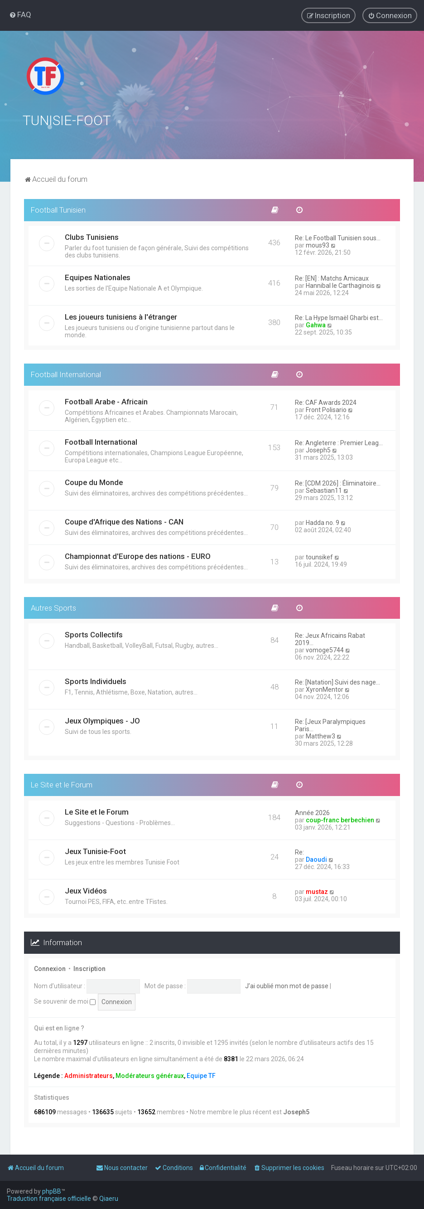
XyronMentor (324, 689)
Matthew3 (320, 735)
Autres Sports (53, 607)
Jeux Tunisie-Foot (95, 850)
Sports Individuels (95, 680)
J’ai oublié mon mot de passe (286, 985)
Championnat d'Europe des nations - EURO (138, 555)
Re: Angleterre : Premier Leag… (339, 442)
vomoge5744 (325, 649)
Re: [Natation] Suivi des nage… (337, 681)
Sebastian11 (324, 489)
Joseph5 (318, 449)
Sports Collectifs (94, 634)
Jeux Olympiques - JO (102, 720)
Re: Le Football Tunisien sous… (338, 237)
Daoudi (316, 858)
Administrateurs (88, 1074)
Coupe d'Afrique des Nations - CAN (124, 520)
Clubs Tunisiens (92, 236)
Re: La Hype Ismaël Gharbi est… (339, 316)
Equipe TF (201, 1074)
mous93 (317, 244)
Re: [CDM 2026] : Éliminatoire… (338, 482)
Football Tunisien (58, 209)
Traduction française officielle (49, 1198)
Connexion (50, 967)
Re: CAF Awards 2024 (326, 401)
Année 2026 (312, 812)
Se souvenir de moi (65, 1000)
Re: (299, 851)
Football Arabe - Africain (106, 400)
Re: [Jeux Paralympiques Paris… (330, 725)
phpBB (51, 1191)
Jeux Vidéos (86, 889)
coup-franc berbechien (340, 819)
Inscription (89, 967)
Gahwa (316, 324)
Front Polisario (326, 409)
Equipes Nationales (97, 276)
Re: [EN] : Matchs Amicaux (332, 277)
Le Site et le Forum (61, 784)
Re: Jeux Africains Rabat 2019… (330, 638)
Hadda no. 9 (322, 521)
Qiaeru (108, 1198)
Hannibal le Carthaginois (340, 284)
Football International (66, 373)
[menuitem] (20, 14)
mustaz (317, 890)
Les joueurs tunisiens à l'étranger (121, 315)
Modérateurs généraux (150, 1074)
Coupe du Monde (94, 481)
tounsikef (319, 556)
